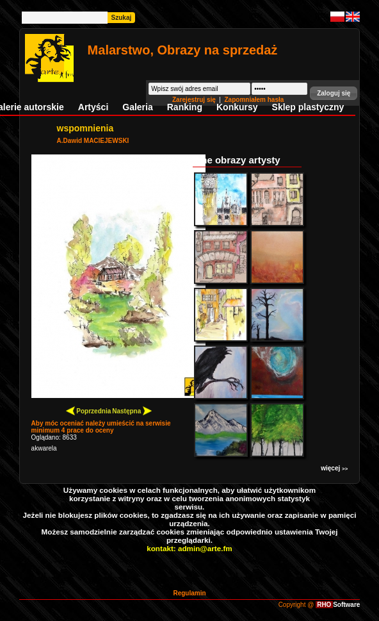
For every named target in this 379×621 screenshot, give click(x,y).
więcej (334, 468)
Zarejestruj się (195, 99)
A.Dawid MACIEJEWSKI (93, 140)
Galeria (137, 107)
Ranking (184, 107)
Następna (132, 410)
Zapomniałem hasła (254, 99)
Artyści (93, 107)
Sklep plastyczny (308, 107)
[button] (333, 93)
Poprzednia (88, 410)
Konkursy (237, 107)
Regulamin (189, 593)
